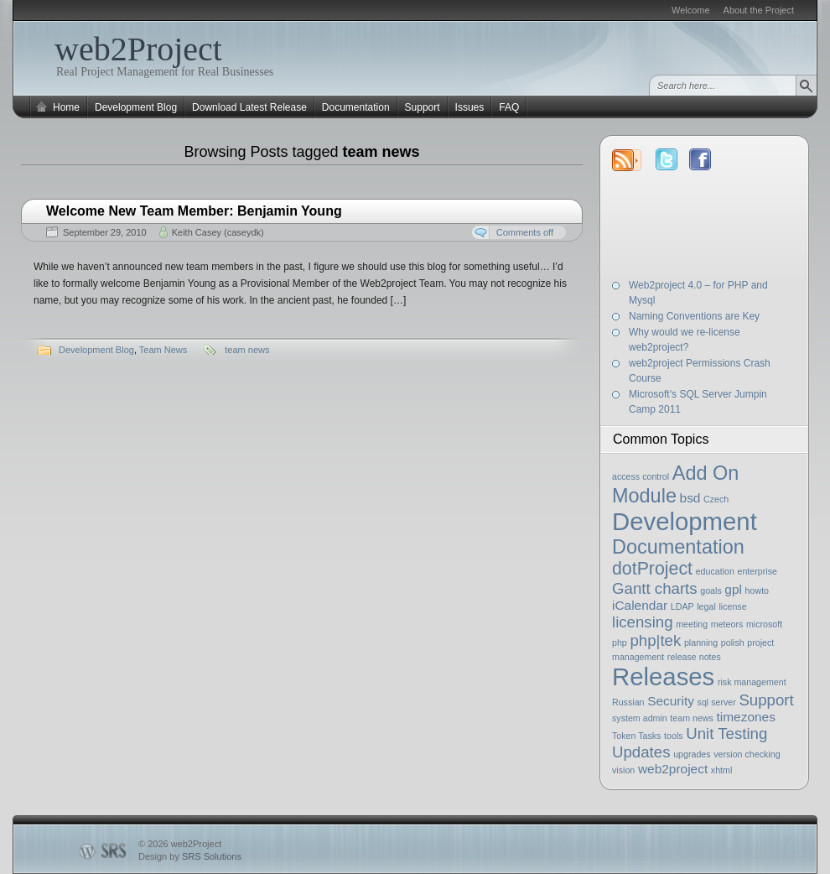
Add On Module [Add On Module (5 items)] (675, 484)
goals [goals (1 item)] (710, 590)
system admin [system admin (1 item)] (639, 718)
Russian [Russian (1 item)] (628, 702)
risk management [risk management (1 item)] (752, 682)
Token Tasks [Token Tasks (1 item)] (636, 736)
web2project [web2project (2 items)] (673, 769)
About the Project (759, 10)
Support (422, 107)
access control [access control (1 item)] (640, 476)
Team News (163, 350)
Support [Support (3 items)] (766, 700)
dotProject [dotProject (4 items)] (652, 569)
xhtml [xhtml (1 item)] (721, 770)
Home (66, 107)
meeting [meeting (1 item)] (692, 624)
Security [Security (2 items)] (670, 701)
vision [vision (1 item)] (623, 770)
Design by (189, 856)
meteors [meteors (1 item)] (727, 624)
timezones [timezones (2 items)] (746, 717)
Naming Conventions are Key (694, 316)
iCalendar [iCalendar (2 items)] (639, 605)
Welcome (691, 10)
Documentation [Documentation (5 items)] (678, 547)
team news (247, 350)
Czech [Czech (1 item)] (716, 499)
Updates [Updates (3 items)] (641, 752)
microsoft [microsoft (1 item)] (764, 624)
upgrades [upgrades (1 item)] (691, 754)
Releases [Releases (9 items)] (663, 676)
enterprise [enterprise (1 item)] (757, 571)
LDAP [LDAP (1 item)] (682, 606)
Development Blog (136, 107)
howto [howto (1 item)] (757, 590)
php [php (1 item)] (619, 642)
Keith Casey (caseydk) (218, 232)
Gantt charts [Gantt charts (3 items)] (655, 588)
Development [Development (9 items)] (684, 521)
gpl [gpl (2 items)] (733, 589)
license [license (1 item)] (732, 606)
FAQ (509, 107)
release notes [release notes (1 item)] (694, 657)
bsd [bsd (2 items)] (690, 498)
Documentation (356, 107)
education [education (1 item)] (715, 571)
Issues (470, 107)
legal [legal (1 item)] (706, 606)
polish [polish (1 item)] (732, 642)
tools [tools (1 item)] (673, 736)
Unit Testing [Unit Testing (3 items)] (726, 733)
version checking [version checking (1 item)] (746, 754)
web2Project (138, 49)
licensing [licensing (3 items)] (642, 622)
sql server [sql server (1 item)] (717, 702)
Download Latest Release (249, 107)
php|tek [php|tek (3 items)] (655, 640)
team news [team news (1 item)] (691, 718)
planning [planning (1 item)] (701, 642)
